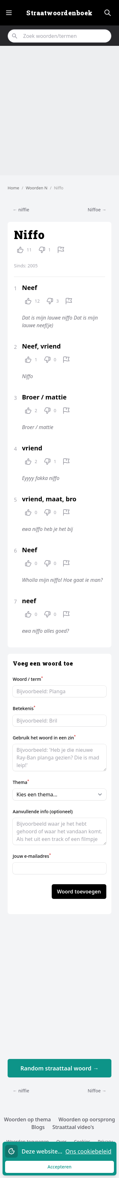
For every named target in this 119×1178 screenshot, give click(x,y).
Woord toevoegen (79, 891)
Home (13, 188)
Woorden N (36, 188)
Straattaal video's (73, 1127)
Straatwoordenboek (59, 13)
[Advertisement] (59, 110)
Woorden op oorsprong (86, 1119)
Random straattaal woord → (59, 1068)
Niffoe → (97, 210)
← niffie (21, 210)
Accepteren (65, 1168)
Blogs (38, 1127)
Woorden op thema (27, 1119)
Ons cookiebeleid (88, 1151)
